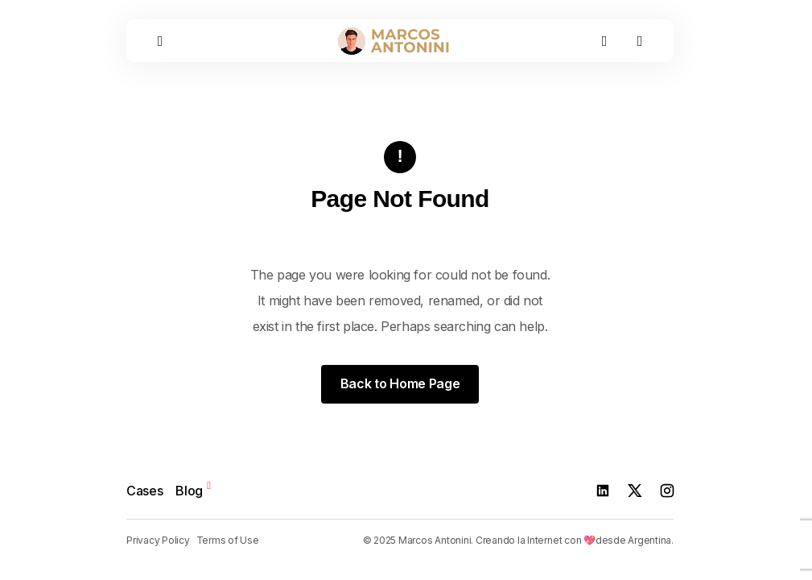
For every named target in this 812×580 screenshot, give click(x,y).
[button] (160, 40)
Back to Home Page (400, 383)
